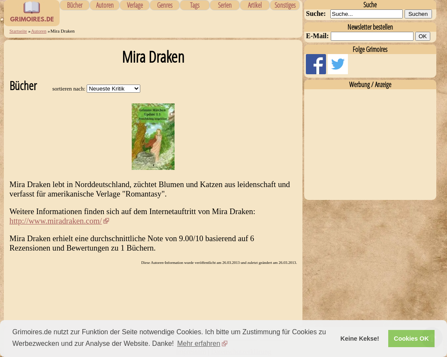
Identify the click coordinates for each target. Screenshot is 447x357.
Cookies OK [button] (411, 338)
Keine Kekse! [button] (360, 338)
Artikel (255, 5)
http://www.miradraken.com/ (55, 220)
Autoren (105, 5)
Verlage (135, 5)
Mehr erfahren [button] (198, 343)
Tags (194, 5)
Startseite (18, 30)
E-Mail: (317, 35)
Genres (164, 5)
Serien (225, 5)
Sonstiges (285, 5)
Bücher (74, 5)
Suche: (316, 13)
